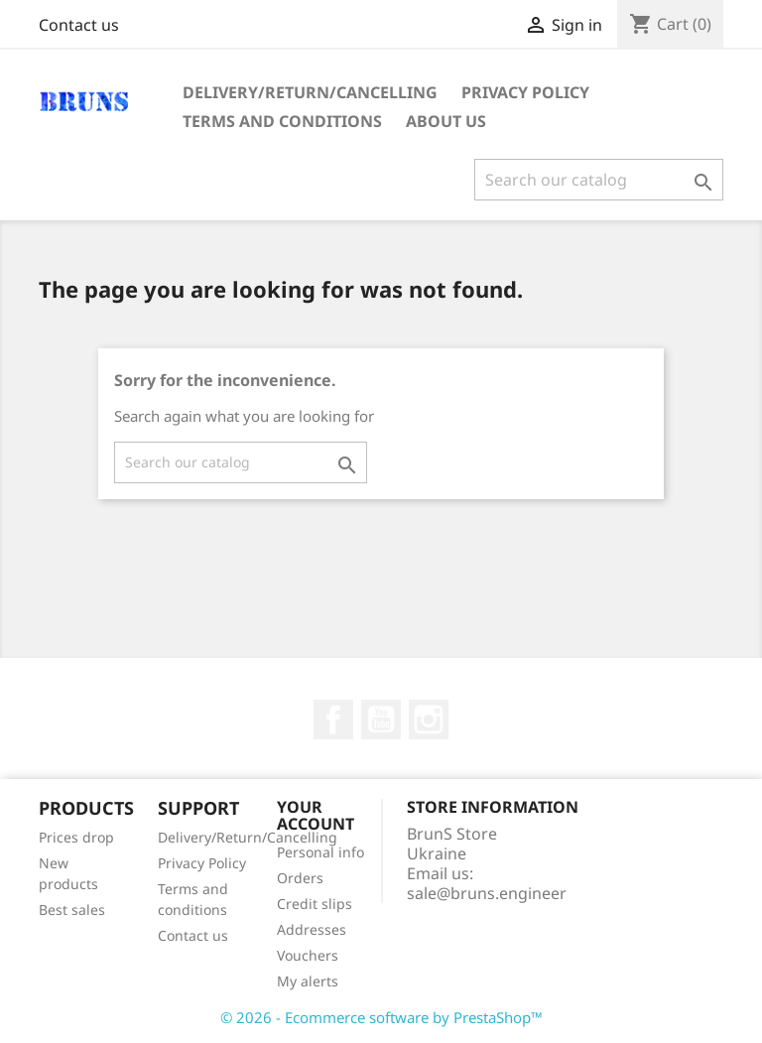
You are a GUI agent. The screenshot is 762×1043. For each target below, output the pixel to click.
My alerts (307, 981)
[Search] (598, 179)
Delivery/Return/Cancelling (310, 92)
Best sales (72, 909)
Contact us (79, 25)
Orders (300, 877)
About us (446, 121)
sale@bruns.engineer (487, 893)
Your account (315, 816)
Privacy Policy (525, 92)
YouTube (381, 719)
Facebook (333, 719)
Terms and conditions (282, 121)
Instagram (428, 719)
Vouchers (307, 955)
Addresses (311, 929)
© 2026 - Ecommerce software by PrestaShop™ (381, 1017)
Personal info (320, 852)
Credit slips (314, 903)
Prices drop (76, 837)
